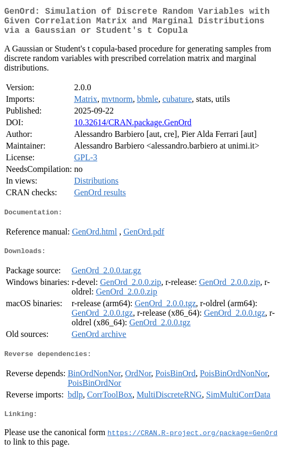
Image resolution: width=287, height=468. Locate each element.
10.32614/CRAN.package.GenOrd (132, 128)
